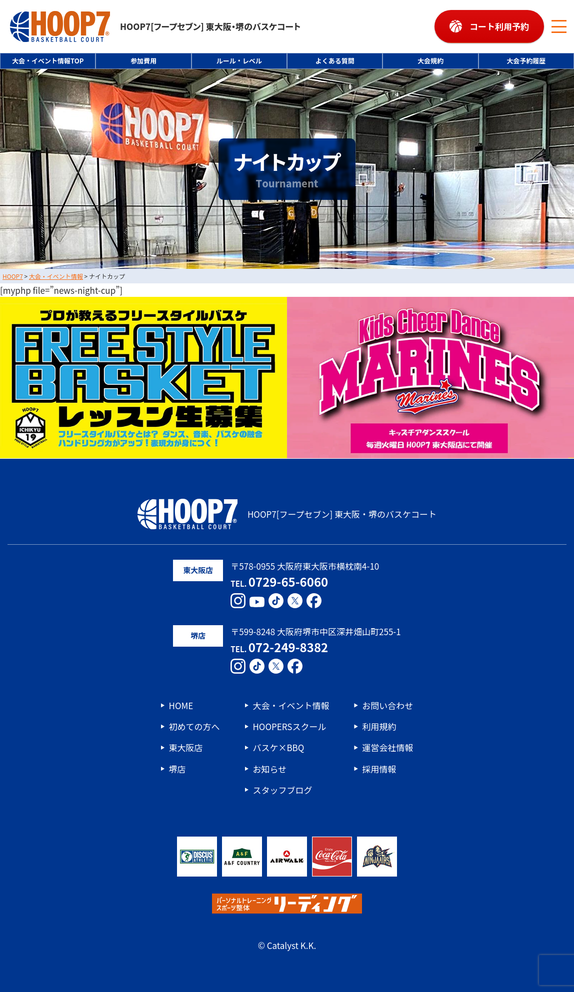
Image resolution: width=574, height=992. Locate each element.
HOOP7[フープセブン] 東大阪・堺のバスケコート (155, 26)
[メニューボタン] (559, 26)
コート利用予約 (499, 26)
